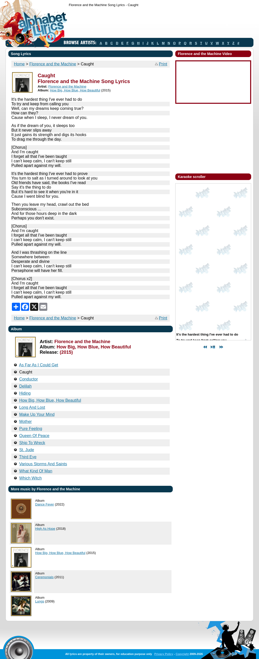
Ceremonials (44, 577)
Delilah (25, 386)
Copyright (182, 653)
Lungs (39, 601)
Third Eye (27, 457)
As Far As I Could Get (38, 365)
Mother (25, 421)
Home (19, 64)
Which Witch (30, 478)
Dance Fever (44, 504)
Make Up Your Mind (37, 414)
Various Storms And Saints (43, 464)
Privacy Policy (163, 653)
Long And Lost (32, 407)
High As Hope (45, 528)
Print (163, 64)
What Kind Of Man (35, 471)
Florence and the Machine (52, 64)
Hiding (25, 393)
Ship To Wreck (32, 443)
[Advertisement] (161, 23)
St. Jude (26, 450)
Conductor (28, 379)
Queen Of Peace (34, 436)
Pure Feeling (30, 428)
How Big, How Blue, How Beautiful (75, 90)
